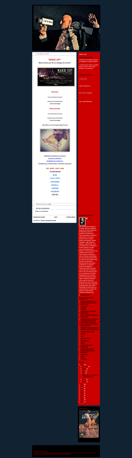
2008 (82, 401)
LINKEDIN (83, 309)
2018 (82, 364)
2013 (82, 393)
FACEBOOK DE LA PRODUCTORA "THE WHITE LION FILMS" (55, 163)
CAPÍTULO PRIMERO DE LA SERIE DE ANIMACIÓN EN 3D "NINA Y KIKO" (89, 303)
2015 (82, 388)
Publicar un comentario (41, 211)
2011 (82, 397)
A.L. (89, 218)
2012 (82, 395)
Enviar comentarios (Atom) (48, 220)
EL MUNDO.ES (85, 340)
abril (83, 373)
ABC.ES (83, 343)
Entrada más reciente (39, 217)
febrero (84, 381)
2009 (82, 399)
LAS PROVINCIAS (85, 338)
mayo (84, 371)
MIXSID (83, 357)
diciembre (85, 366)
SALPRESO (84, 359)
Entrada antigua (71, 217)
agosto (84, 368)
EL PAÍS (83, 334)
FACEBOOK (84, 307)
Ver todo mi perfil (85, 294)
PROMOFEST (84, 354)
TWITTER (55, 194)
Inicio (55, 217)
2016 (82, 386)
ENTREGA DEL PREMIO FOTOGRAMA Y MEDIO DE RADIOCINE (88, 350)
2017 (82, 384)
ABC (82, 336)
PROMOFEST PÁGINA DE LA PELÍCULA (55, 156)
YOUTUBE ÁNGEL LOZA (87, 331)
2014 (82, 390)
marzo (84, 379)
